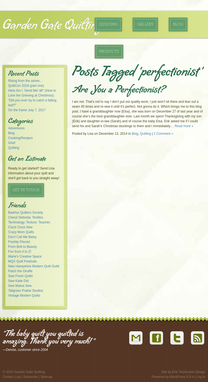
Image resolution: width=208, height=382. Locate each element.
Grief (11, 143)
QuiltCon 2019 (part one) (26, 86)
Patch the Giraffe (20, 271)
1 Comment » (163, 134)
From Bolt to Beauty (22, 247)
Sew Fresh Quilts (20, 276)
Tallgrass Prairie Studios (25, 291)
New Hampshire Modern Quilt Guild (33, 266)
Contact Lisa (12, 377)
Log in (200, 377)
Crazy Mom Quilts (21, 232)
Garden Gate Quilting (52, 25)
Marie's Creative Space (25, 256)
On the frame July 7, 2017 (27, 110)
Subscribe (31, 377)
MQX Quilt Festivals (22, 261)
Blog (178, 24)
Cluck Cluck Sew (20, 227)
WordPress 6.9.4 (182, 377)
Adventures (16, 128)
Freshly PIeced (19, 242)
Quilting (108, 24)
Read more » (184, 126)
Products (109, 51)
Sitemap (47, 377)
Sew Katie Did (18, 281)
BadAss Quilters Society (25, 212)
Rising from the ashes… (25, 81)
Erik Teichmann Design (188, 372)
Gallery (145, 24)
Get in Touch (26, 190)
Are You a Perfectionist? (118, 90)
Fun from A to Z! (19, 251)
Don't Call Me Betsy (22, 237)
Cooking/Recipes (20, 138)
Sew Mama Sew (20, 286)
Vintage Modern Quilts (24, 295)
